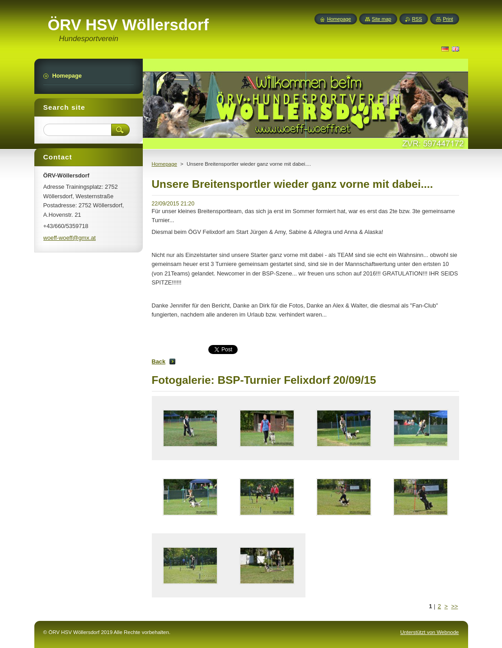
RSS (417, 19)
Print (448, 19)
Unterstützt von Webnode (429, 632)
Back (159, 361)
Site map (381, 19)
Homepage (164, 164)
